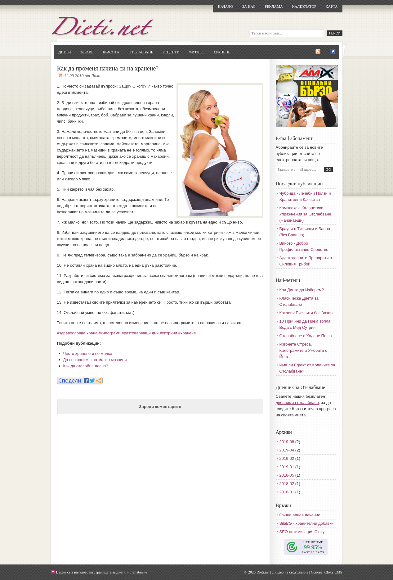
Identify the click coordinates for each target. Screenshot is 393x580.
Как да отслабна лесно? (85, 366)
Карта (332, 6)
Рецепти (171, 52)
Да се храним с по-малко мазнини (95, 359)
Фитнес (196, 52)
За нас (248, 6)
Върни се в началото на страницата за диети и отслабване (101, 572)
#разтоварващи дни (140, 333)
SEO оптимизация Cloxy (302, 531)
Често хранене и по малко (87, 353)
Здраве (87, 52)
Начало (225, 6)
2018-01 (286, 492)
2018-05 (286, 475)
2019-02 (286, 458)
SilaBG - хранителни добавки (306, 523)
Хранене (221, 52)
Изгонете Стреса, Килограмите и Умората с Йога (303, 350)
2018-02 (286, 483)
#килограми (110, 333)
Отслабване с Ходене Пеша (305, 335)
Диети (65, 52)
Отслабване (141, 52)
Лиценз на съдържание (290, 572)
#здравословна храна (77, 333)
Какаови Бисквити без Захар (306, 312)
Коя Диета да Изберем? (301, 290)
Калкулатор (304, 6)
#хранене (187, 333)
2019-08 (286, 441)
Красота (111, 52)
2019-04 (286, 450)
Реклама (274, 6)
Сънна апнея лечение (299, 515)
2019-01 (286, 466)
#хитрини (168, 333)
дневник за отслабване (297, 402)
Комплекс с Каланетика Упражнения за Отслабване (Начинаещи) (305, 214)
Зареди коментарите (160, 406)
